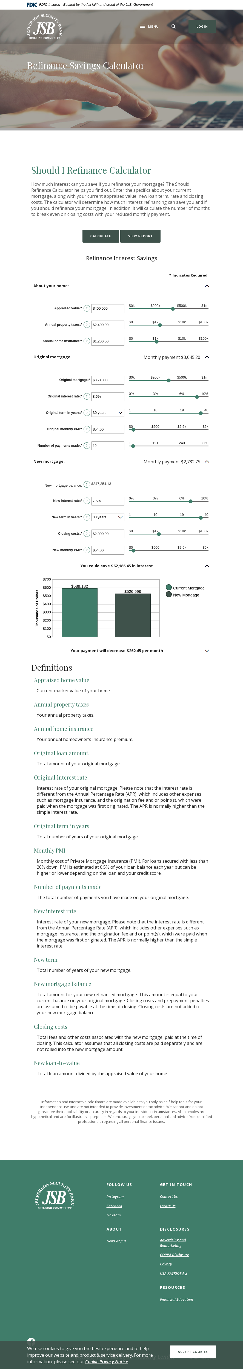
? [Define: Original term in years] (87, 412)
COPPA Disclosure (174, 1254)
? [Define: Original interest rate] (87, 396)
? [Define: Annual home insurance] (87, 341)
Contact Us (169, 1196)
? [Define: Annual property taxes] (87, 324)
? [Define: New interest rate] (87, 500)
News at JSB (116, 1241)
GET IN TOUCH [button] (176, 1184)
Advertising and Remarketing (173, 1242)
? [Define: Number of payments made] (87, 445)
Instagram (115, 1196)
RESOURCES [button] (172, 1287)
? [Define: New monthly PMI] (87, 550)
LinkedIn (114, 1215)
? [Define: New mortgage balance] (87, 484)
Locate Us (168, 1205)
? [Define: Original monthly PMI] (87, 429)
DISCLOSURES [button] (175, 1229)
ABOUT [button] (114, 1229)
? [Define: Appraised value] (87, 308)
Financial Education (176, 1299)
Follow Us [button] (119, 1184)
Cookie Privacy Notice (106, 1362)
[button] (121, 286)
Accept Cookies (193, 1352)
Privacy (166, 1264)
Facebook (114, 1206)
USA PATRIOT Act (173, 1273)
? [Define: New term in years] (87, 517)
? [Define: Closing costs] (87, 533)
